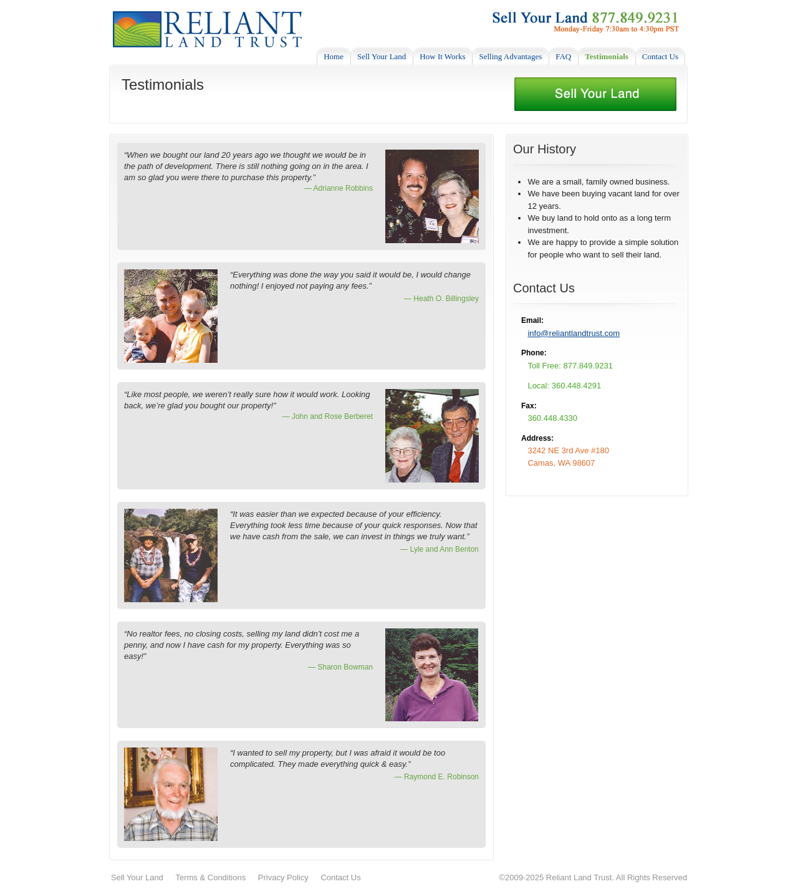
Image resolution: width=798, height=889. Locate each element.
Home (334, 56)
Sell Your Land (381, 56)
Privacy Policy (283, 877)
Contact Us (660, 56)
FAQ (563, 56)
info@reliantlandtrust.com (573, 333)
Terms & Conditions (210, 877)
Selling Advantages (510, 56)
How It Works (442, 56)
